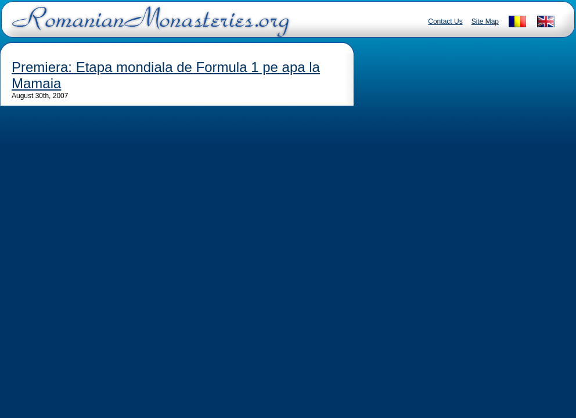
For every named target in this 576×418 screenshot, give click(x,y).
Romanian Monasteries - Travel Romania (148, 26)
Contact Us (445, 21)
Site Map (485, 21)
